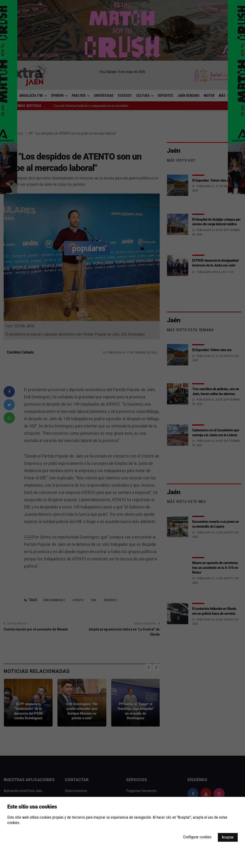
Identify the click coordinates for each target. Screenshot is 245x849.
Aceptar (228, 837)
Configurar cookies (197, 837)
